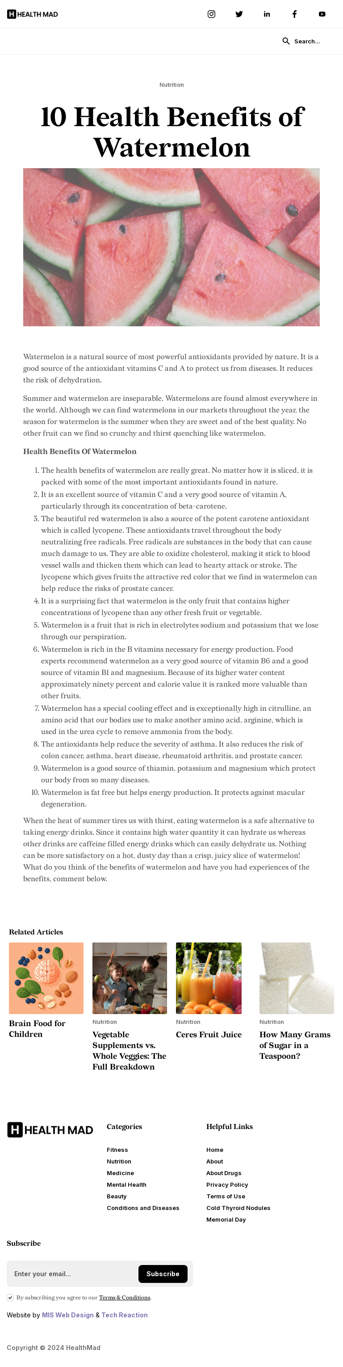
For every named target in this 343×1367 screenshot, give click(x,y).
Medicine (120, 1172)
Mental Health (126, 1184)
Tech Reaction (124, 1315)
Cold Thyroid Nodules (238, 1207)
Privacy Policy (227, 1184)
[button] (15, 41)
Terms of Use (225, 1196)
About (214, 1161)
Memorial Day (226, 1219)
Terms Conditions (124, 1297)
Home (214, 1149)
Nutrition (119, 1161)
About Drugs (224, 1172)
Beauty (117, 1196)
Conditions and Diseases (143, 1207)
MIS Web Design (68, 1315)
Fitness (117, 1149)
